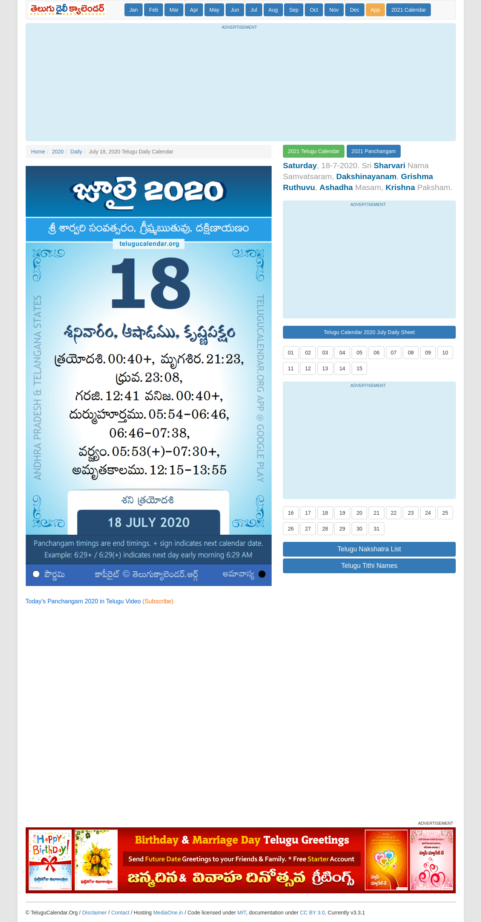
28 (325, 529)
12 (308, 368)
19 (342, 513)
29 (342, 529)
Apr (194, 10)
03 (325, 353)
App (375, 10)
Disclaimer (94, 913)
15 (360, 368)
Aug (273, 10)
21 (376, 513)
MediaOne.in (168, 913)
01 (291, 353)
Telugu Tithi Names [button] (369, 565)
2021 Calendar (408, 10)
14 (342, 368)
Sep (293, 10)
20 (360, 513)
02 (308, 353)
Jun (235, 10)
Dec (355, 10)
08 (411, 353)
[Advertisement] (240, 84)
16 (291, 513)
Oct (314, 10)
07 (394, 353)
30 (360, 529)
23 (411, 513)
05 (360, 353)
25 (445, 513)
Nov (334, 10)
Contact (120, 913)
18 (325, 513)
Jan (133, 10)
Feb (153, 10)
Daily (76, 152)
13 (325, 368)
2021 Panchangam (374, 151)
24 (428, 513)
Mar (173, 10)
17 (308, 513)
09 (428, 353)
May (214, 10)
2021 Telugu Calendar (314, 151)
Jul (253, 10)
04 (342, 353)
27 (308, 529)
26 (291, 529)
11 (291, 368)
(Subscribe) (158, 601)
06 (376, 353)
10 (445, 353)
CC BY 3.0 (312, 913)
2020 (58, 152)
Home (38, 152)
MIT (241, 913)
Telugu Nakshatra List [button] (369, 549)
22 (394, 513)
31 (376, 529)
